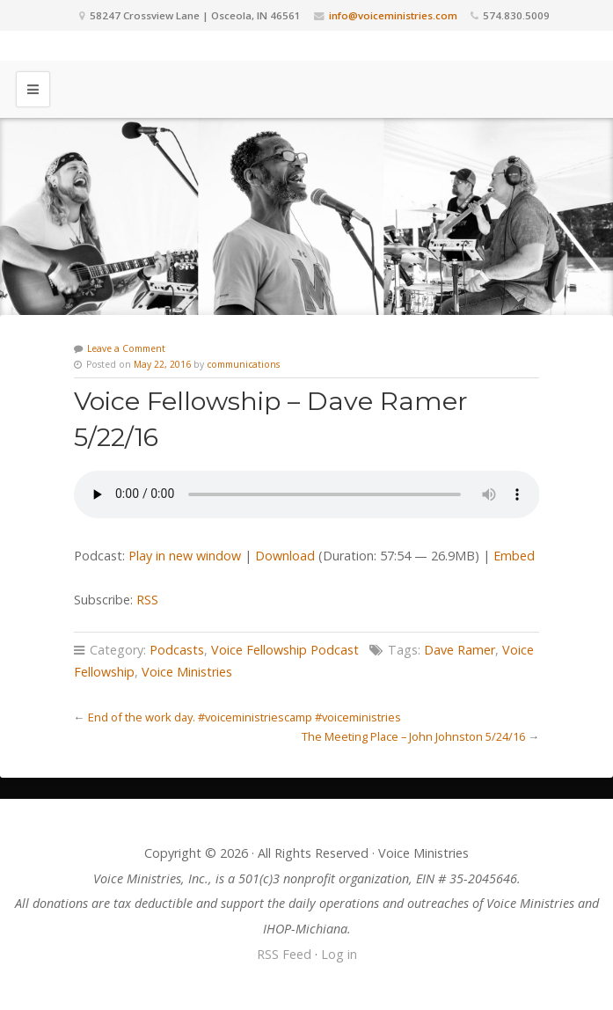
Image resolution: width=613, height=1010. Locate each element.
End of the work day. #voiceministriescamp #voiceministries (244, 717)
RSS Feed (284, 954)
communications (243, 364)
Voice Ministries (187, 671)
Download (285, 555)
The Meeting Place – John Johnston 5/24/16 (413, 736)
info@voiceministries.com (393, 15)
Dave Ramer (459, 649)
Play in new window (184, 555)
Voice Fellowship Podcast (285, 649)
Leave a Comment (126, 348)
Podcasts (177, 649)
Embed (514, 555)
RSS (147, 599)
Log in (339, 954)
